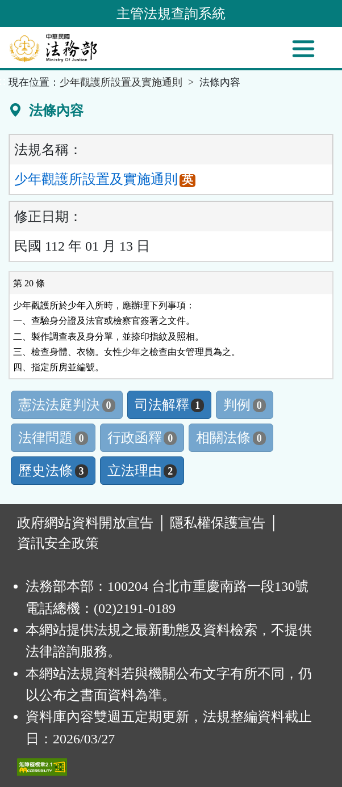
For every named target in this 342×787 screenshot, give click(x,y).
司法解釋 (170, 404)
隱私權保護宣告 (217, 522)
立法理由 (142, 470)
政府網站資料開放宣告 (85, 522)
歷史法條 (53, 470)
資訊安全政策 (58, 543)
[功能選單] (303, 49)
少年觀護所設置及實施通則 (121, 82)
